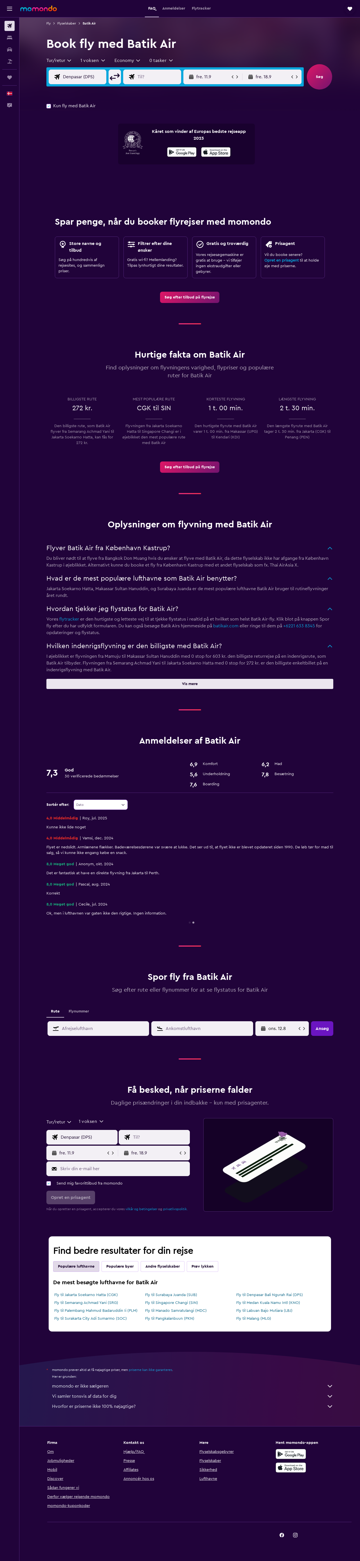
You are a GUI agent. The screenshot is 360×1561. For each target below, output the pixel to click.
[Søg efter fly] (9, 26)
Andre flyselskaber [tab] (162, 1266)
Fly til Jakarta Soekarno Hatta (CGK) (86, 1295)
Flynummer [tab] (79, 1011)
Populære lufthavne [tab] (76, 1266)
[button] (9, 9)
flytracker (69, 619)
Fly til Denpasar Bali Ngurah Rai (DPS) (269, 1295)
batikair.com (225, 626)
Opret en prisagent (281, 260)
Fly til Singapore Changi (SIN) (171, 1303)
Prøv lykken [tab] (202, 1266)
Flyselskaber (66, 23)
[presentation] (216, 152)
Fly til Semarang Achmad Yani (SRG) (86, 1303)
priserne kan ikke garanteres (150, 1370)
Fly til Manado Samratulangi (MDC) (176, 1311)
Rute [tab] (55, 1011)
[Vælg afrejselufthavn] (89, 77)
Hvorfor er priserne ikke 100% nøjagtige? (192, 1406)
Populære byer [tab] (120, 1266)
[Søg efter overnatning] (9, 37)
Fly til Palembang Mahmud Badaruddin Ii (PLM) (96, 1311)
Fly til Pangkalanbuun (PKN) (169, 1319)
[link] (189, 297)
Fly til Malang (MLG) (253, 1319)
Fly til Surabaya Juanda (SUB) (171, 1295)
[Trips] (9, 77)
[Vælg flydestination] (163, 77)
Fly (48, 23)
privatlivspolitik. (175, 1209)
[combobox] (59, 60)
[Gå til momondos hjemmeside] (38, 8)
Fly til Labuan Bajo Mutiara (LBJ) (264, 1311)
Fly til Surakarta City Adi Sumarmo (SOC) (90, 1319)
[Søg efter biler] (9, 49)
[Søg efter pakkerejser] (9, 61)
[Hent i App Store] (216, 153)
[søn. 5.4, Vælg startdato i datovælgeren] (282, 1029)
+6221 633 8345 (299, 626)
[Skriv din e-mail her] (124, 1169)
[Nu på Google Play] (182, 153)
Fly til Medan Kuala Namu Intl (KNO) (268, 1303)
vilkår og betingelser (141, 1209)
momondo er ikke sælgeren (192, 1386)
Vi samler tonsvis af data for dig (192, 1396)
